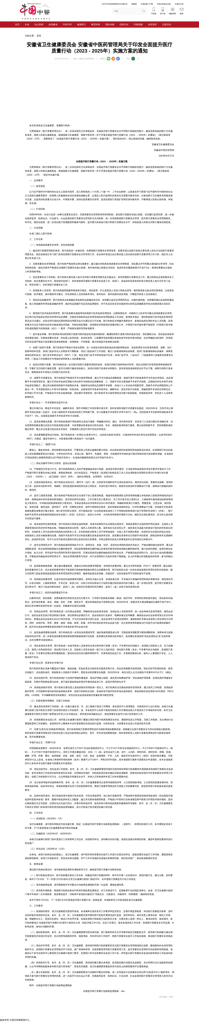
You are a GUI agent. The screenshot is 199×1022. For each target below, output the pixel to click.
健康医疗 (81, 24)
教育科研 (95, 24)
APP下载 (8, 1014)
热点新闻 (38, 24)
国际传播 (109, 24)
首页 (17, 24)
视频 (140, 24)
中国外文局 (179, 4)
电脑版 (9, 1009)
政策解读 (53, 24)
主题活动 (166, 24)
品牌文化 (124, 24)
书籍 (136, 24)
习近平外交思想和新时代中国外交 (114, 4)
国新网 (134, 4)
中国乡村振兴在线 (164, 4)
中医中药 (67, 24)
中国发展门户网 (147, 4)
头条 (27, 24)
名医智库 (152, 24)
